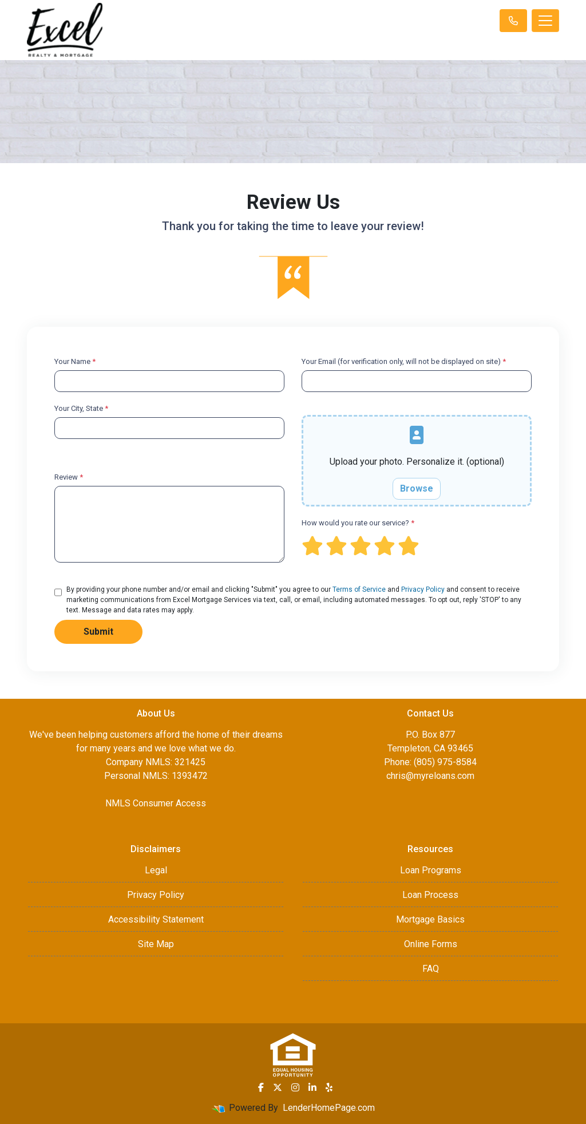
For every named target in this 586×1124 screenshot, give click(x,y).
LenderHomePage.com (329, 1107)
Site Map (156, 944)
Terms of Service (359, 589)
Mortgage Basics (430, 919)
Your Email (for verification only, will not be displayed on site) (404, 361)
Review (68, 477)
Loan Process (430, 894)
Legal (156, 870)
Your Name (75, 361)
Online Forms (430, 944)
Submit (98, 631)
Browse (416, 488)
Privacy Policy (423, 589)
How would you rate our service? (358, 523)
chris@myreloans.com (430, 775)
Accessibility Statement (156, 919)
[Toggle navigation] (545, 20)
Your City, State (81, 408)
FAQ (430, 968)
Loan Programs (430, 870)
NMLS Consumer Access (155, 803)
